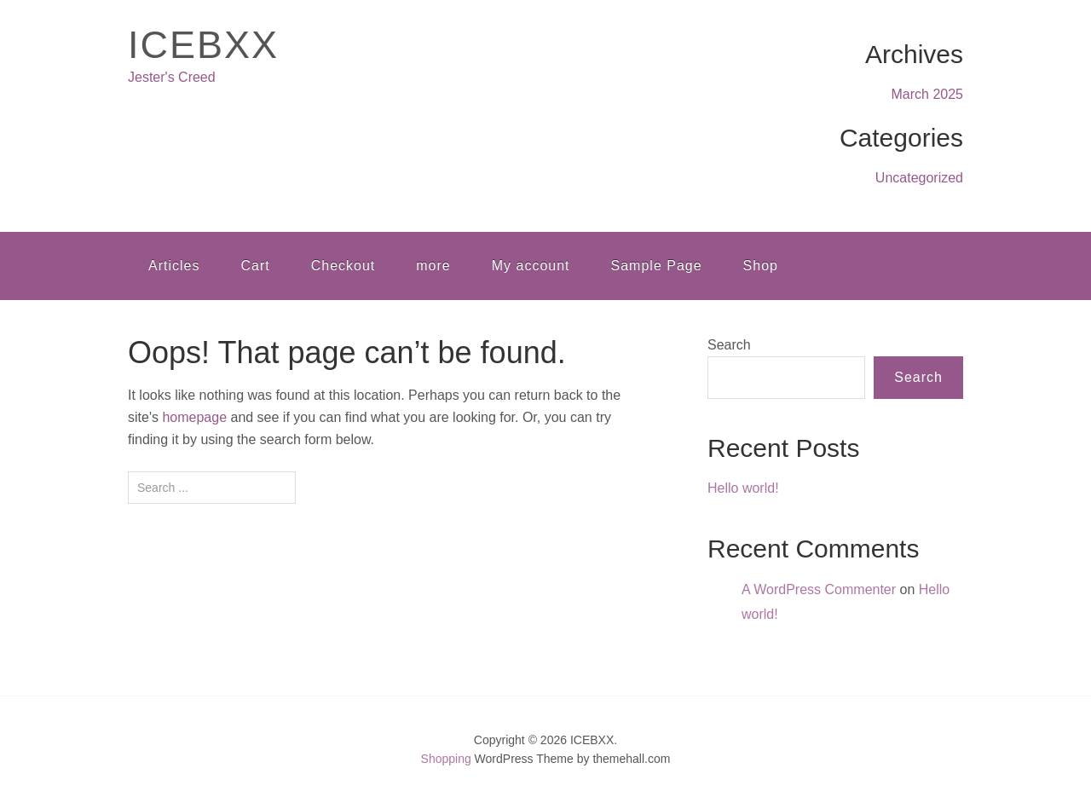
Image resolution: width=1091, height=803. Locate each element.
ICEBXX (203, 44)
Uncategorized (919, 177)
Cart (254, 265)
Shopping (446, 758)
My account (531, 265)
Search (729, 345)
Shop (760, 265)
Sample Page (656, 265)
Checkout (343, 265)
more (433, 265)
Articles (173, 265)
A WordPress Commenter (819, 589)
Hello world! (743, 488)
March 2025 (928, 94)
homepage (194, 417)
